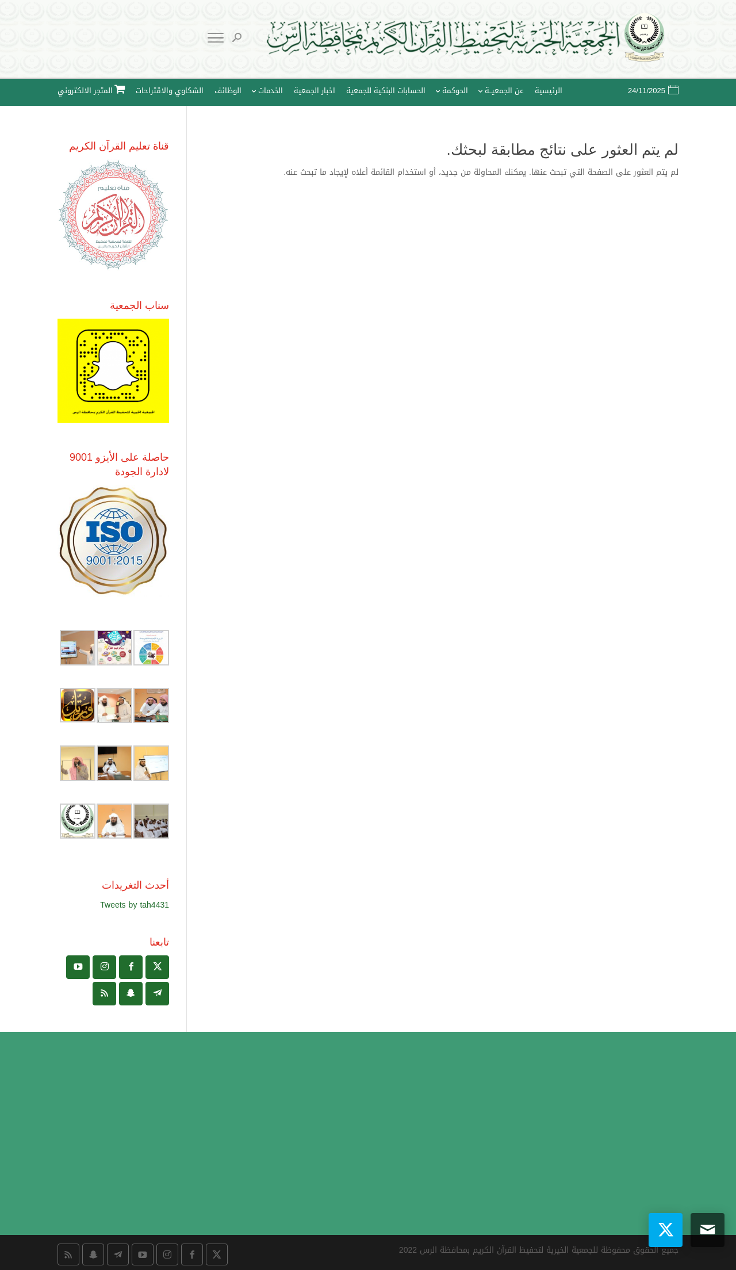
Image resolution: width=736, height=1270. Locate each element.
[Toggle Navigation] (216, 40)
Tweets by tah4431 (134, 905)
